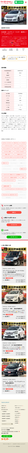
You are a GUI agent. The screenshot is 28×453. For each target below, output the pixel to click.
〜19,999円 (4, 411)
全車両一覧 (3, 405)
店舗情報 (17, 421)
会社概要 (17, 423)
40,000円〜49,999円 (6, 418)
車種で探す (3, 407)
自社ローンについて (19, 405)
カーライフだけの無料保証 (20, 409)
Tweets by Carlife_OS (5, 402)
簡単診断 (17, 411)
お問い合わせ (18, 415)
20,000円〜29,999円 (6, 413)
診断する (14, 212)
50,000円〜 (4, 420)
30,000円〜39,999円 (6, 416)
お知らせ (17, 419)
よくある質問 (18, 413)
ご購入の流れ (18, 407)
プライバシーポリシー (7, 443)
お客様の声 (17, 417)
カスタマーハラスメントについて (19, 443)
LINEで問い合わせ (14, 237)
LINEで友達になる (6, 436)
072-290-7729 (14, 224)
